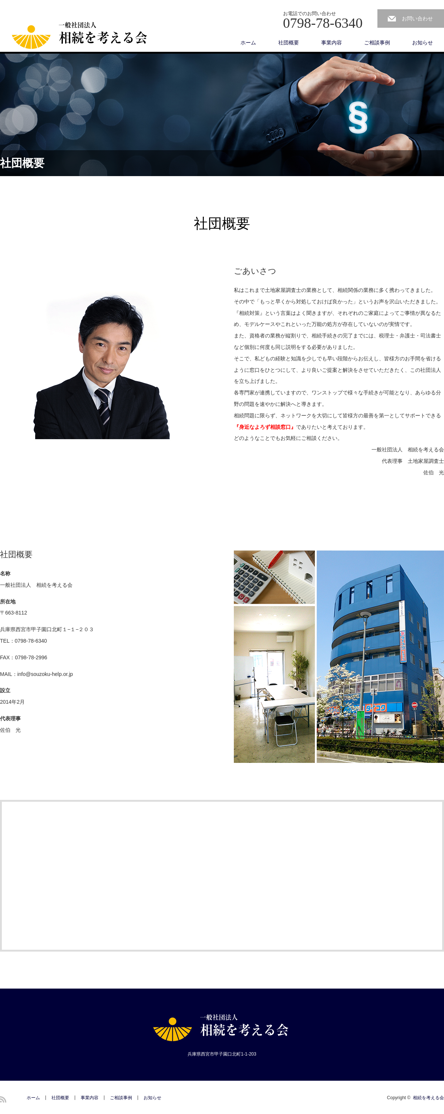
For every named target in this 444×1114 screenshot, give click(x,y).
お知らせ (422, 43)
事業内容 (331, 43)
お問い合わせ (417, 18)
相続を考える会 (428, 1097)
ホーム (248, 43)
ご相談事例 (377, 43)
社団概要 (288, 43)
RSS (3, 1099)
